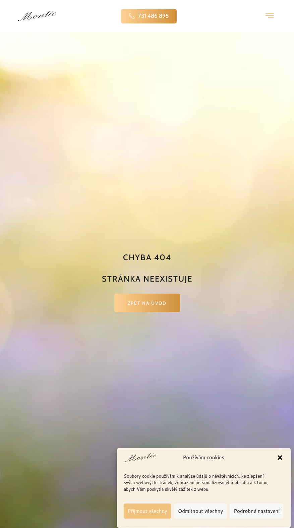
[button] (280, 475)
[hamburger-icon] (269, 16)
